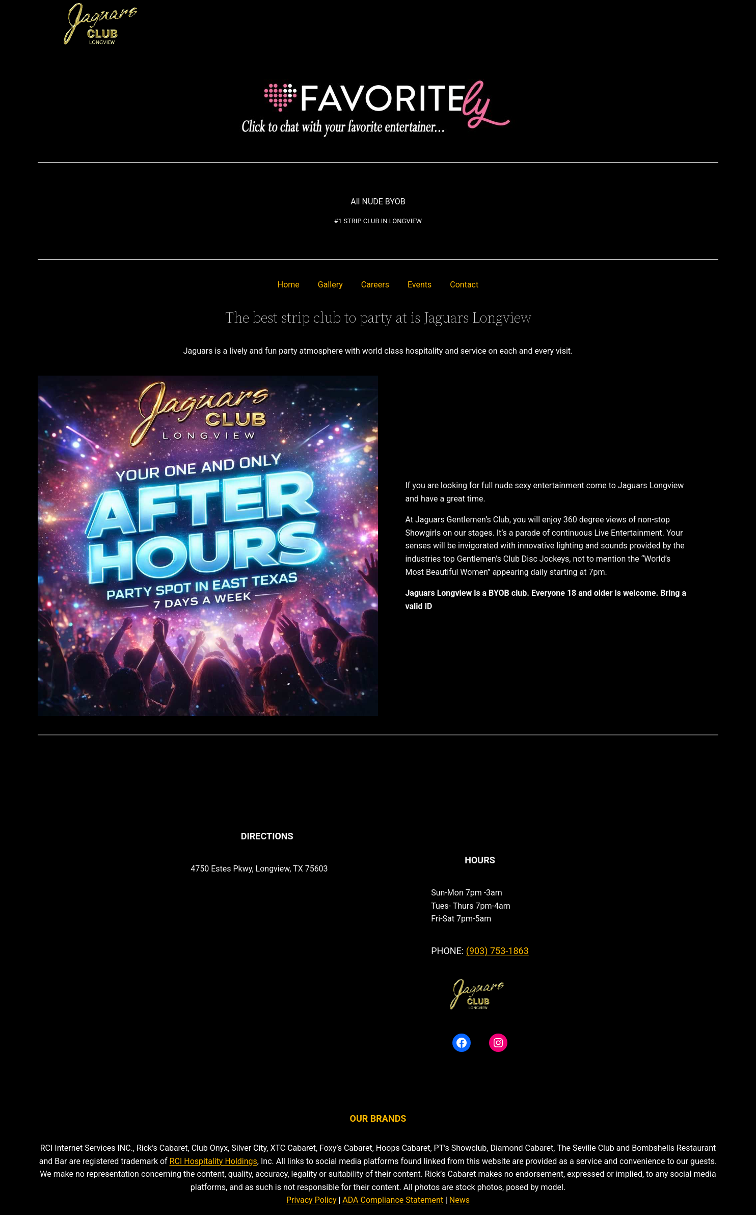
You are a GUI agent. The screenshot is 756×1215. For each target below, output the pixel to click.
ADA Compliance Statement (392, 1200)
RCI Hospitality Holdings (213, 1161)
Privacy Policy (311, 1200)
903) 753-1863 (499, 950)
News (459, 1200)
